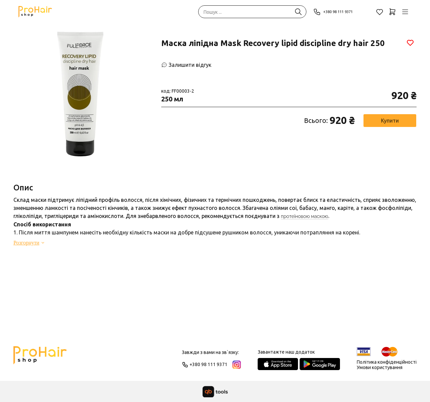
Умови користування (379, 367)
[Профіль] (405, 12)
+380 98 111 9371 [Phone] (337, 12)
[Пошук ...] (298, 12)
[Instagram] (236, 364)
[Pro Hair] (35, 11)
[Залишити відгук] (186, 65)
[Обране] (380, 12)
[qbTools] (215, 392)
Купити (390, 121)
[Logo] (40, 358)
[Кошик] (392, 12)
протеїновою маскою (304, 216)
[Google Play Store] (320, 364)
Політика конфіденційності (387, 362)
